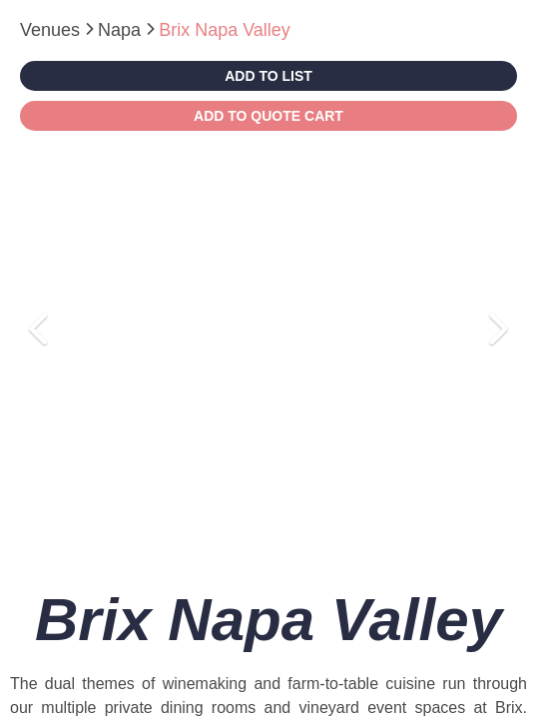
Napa (122, 30)
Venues (52, 30)
